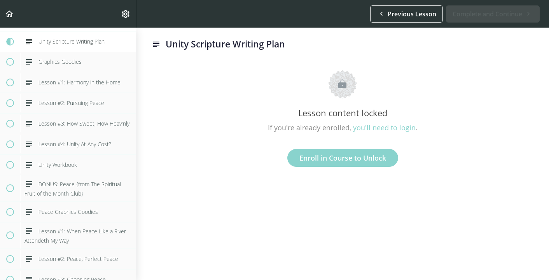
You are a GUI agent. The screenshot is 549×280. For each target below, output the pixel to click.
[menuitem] (126, 14)
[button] (9, 14)
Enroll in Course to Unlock (342, 158)
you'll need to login (384, 127)
